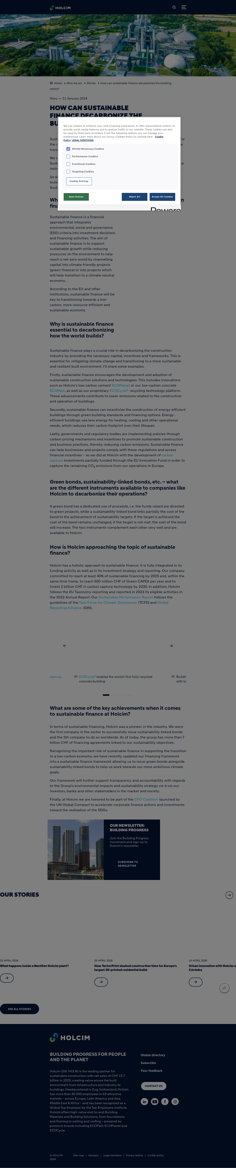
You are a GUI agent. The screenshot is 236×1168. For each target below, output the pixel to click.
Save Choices (76, 196)
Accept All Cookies (162, 196)
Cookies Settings (79, 181)
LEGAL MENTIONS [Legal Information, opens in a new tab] (83, 140)
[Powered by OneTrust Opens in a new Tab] (164, 208)
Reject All (134, 196)
